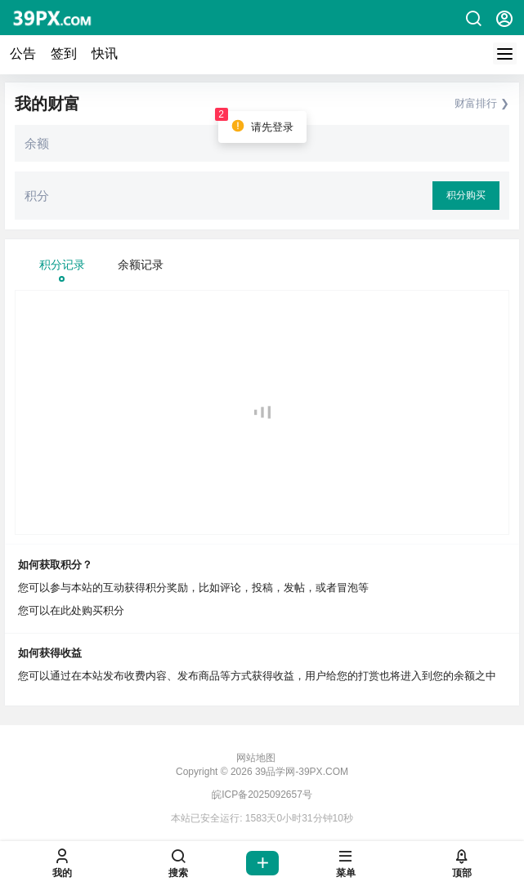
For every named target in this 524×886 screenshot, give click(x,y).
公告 (23, 53)
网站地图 (255, 758)
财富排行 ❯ (482, 103)
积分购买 (466, 195)
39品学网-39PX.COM (300, 771)
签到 (64, 53)
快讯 (105, 53)
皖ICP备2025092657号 (262, 794)
